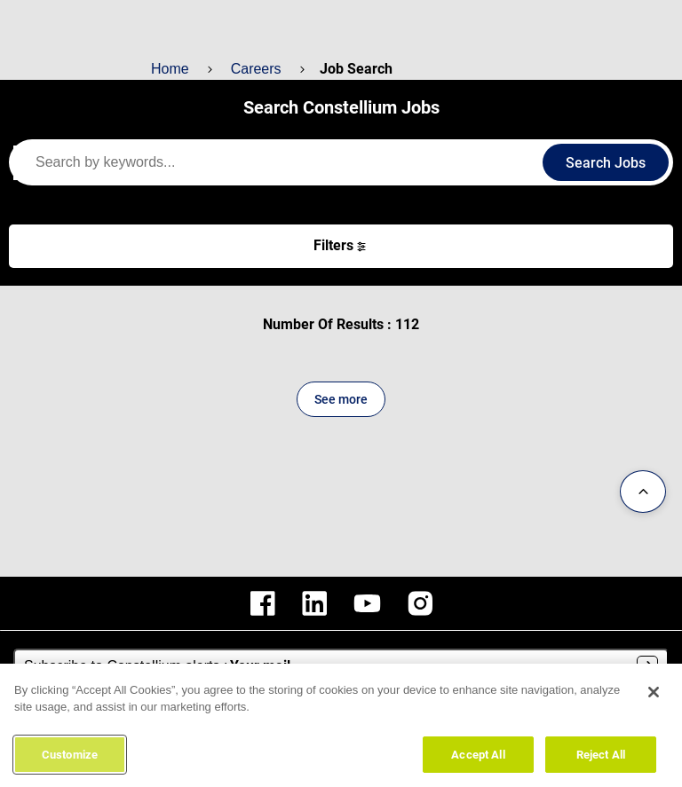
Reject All (600, 760)
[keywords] (285, 163)
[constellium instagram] (420, 603)
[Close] (653, 697)
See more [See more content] (341, 399)
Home (169, 68)
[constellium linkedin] (314, 603)
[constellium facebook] (262, 603)
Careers (253, 68)
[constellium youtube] (367, 603)
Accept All (477, 760)
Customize (70, 760)
